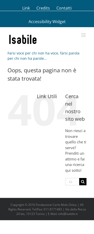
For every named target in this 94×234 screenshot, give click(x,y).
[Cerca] (82, 181)
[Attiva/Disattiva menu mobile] (83, 35)
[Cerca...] (72, 181)
